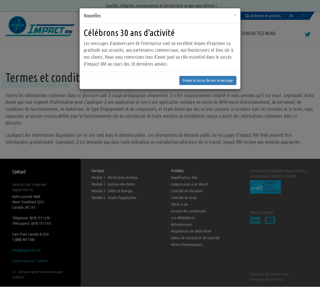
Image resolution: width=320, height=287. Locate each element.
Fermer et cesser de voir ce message (208, 79)
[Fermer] (235, 14)
